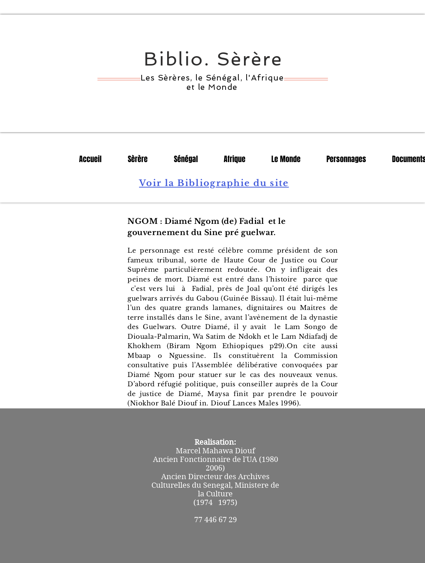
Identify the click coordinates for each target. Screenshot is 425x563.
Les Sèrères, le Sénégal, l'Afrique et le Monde (212, 82)
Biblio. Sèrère (213, 59)
